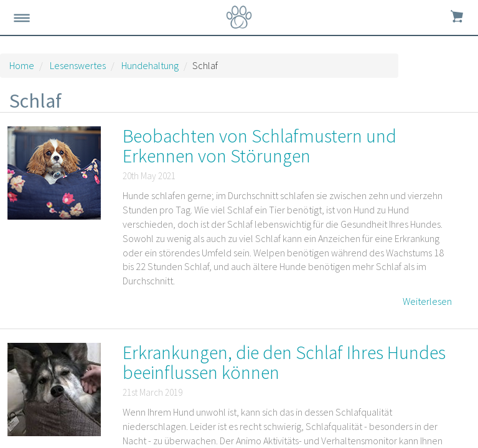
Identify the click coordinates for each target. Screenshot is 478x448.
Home (21, 65)
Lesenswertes (78, 65)
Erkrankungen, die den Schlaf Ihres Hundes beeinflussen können (284, 362)
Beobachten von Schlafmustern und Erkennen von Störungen (259, 145)
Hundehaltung (150, 65)
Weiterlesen (427, 301)
